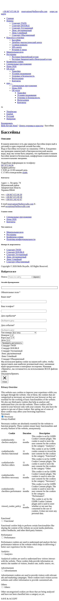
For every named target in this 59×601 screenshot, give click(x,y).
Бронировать (7, 123)
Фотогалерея (18, 78)
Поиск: (4, 277)
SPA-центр (17, 47)
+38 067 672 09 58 (14, 197)
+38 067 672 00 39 (10, 11)
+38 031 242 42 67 (14, 199)
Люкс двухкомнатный (22, 30)
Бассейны (16, 40)
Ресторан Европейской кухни (25, 57)
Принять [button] (15, 374)
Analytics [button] (5, 551)
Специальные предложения (18, 64)
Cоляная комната (19, 45)
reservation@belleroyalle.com (33, 11)
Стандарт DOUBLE (21, 25)
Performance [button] (6, 535)
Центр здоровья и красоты (31, 125)
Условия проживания (21, 73)
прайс (25, 172)
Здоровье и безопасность (23, 76)
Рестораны (11, 54)
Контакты (16, 81)
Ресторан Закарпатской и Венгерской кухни (32, 59)
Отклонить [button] (6, 374)
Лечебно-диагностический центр (27, 42)
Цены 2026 (11, 66)
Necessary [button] (5, 414)
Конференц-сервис (15, 61)
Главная (10, 18)
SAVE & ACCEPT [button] (9, 599)
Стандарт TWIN (19, 23)
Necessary (8, 417)
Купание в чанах (19, 49)
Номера (9, 21)
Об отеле (10, 69)
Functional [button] (5, 518)
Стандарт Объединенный (23, 35)
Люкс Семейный (19, 33)
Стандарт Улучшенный (22, 28)
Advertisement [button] (7, 568)
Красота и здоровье (15, 37)
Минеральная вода (14, 52)
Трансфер (16, 71)
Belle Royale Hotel (9, 125)
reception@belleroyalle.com (18, 206)
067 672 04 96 (7, 165)
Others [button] (4, 584)
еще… (9, 83)
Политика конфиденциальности (20, 239)
